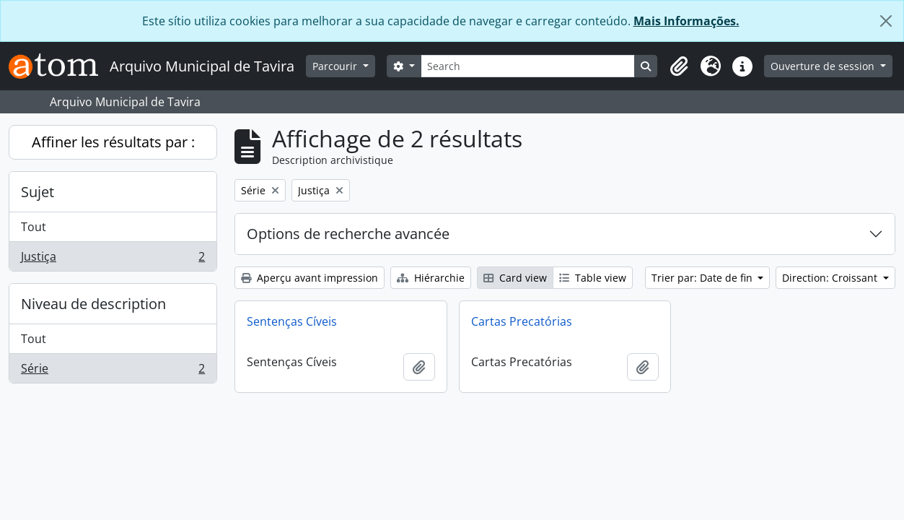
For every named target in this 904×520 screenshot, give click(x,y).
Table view (592, 278)
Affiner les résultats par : (113, 142)
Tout (33, 227)
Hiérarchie (431, 278)
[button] (679, 66)
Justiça (112, 259)
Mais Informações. (686, 21)
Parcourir (336, 66)
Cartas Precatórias (521, 321)
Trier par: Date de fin (703, 278)
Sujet (37, 192)
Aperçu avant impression (309, 278)
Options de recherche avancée (348, 233)
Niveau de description (93, 303)
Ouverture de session (824, 66)
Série (112, 371)
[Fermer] (886, 21)
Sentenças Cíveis (292, 321)
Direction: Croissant (831, 278)
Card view (515, 278)
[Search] (528, 66)
